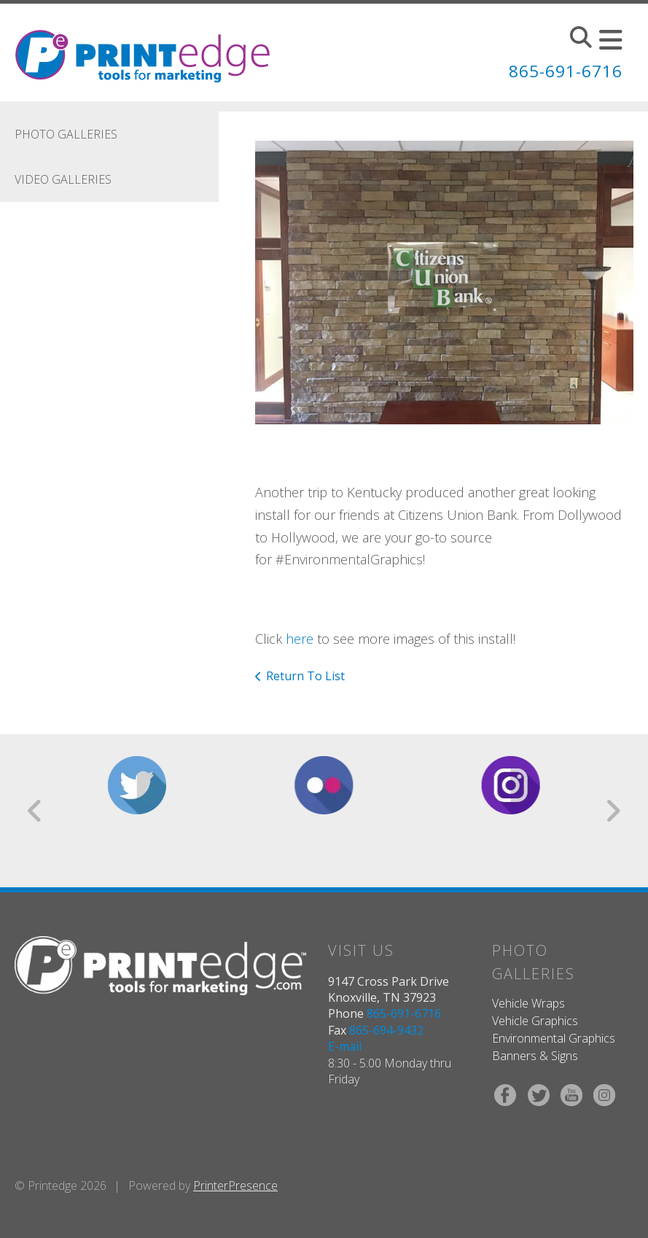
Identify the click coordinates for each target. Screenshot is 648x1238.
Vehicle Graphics (535, 1021)
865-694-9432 (386, 1030)
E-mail (345, 1046)
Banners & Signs (535, 1056)
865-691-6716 (561, 70)
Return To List (305, 676)
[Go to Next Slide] (613, 810)
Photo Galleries (66, 134)
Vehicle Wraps (528, 1003)
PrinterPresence (235, 1185)
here (299, 638)
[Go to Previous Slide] (35, 810)
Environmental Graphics (553, 1038)
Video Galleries (63, 179)
